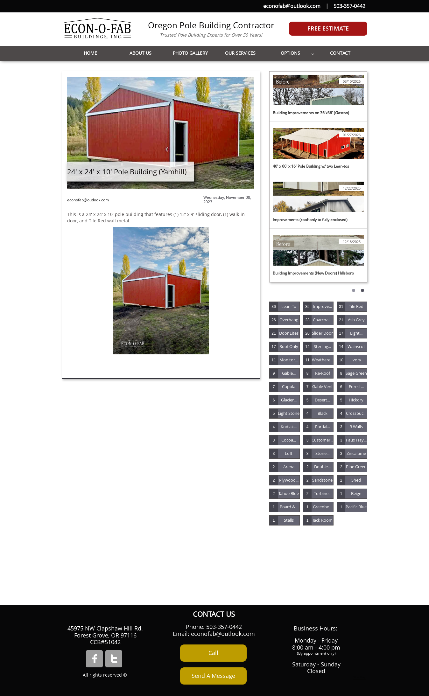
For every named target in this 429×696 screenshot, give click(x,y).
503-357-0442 (349, 6)
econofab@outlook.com (291, 6)
